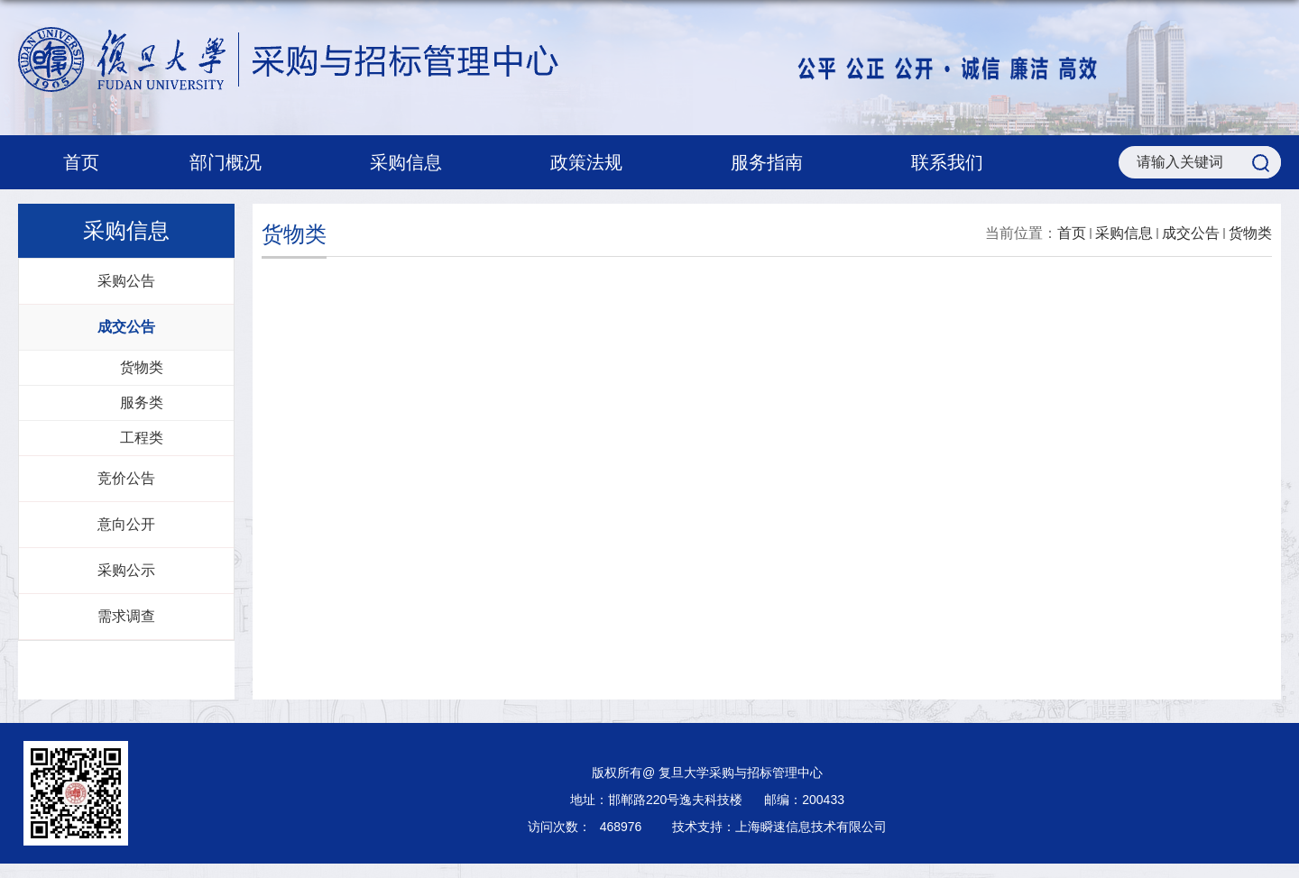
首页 (81, 162)
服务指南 (776, 162)
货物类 (1250, 233)
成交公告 (1191, 233)
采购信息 (415, 162)
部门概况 (234, 162)
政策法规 (595, 162)
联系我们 (947, 162)
